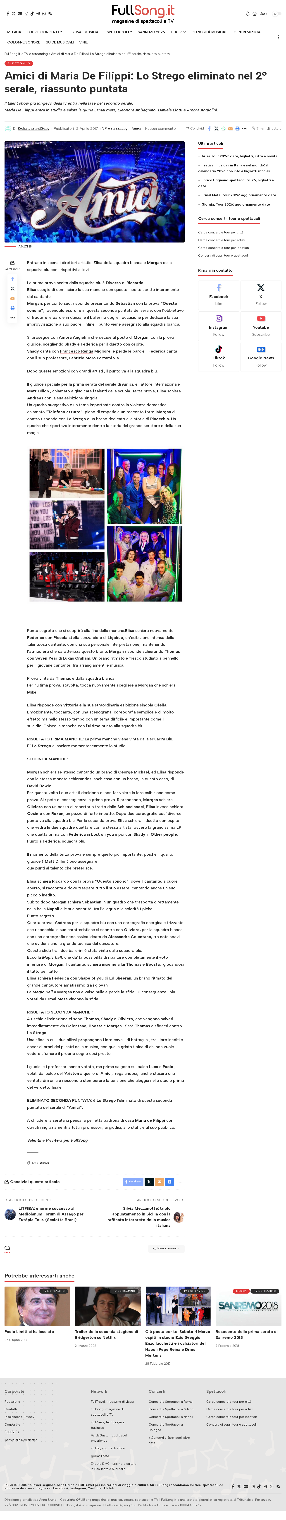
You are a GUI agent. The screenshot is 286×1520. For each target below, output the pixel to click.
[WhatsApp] (44, 14)
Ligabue (115, 645)
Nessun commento (20, 136)
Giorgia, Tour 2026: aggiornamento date (236, 212)
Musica (238, 1300)
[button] (254, 14)
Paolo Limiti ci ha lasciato (29, 1340)
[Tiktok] (218, 364)
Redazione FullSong (36, 129)
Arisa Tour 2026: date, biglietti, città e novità (239, 164)
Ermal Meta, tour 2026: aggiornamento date (239, 203)
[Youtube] (261, 333)
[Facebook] (8, 14)
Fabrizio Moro (82, 365)
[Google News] (20, 14)
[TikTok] (32, 14)
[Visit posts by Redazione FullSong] (8, 129)
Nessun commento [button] (162, 1258)
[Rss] (50, 14)
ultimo (94, 733)
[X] (13, 14)
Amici (145, 129)
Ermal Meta (56, 1006)
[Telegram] (38, 14)
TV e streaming (20, 63)
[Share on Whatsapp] (223, 133)
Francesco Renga (76, 358)
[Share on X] (216, 133)
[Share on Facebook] (209, 133)
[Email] (230, 133)
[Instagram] (26, 14)
